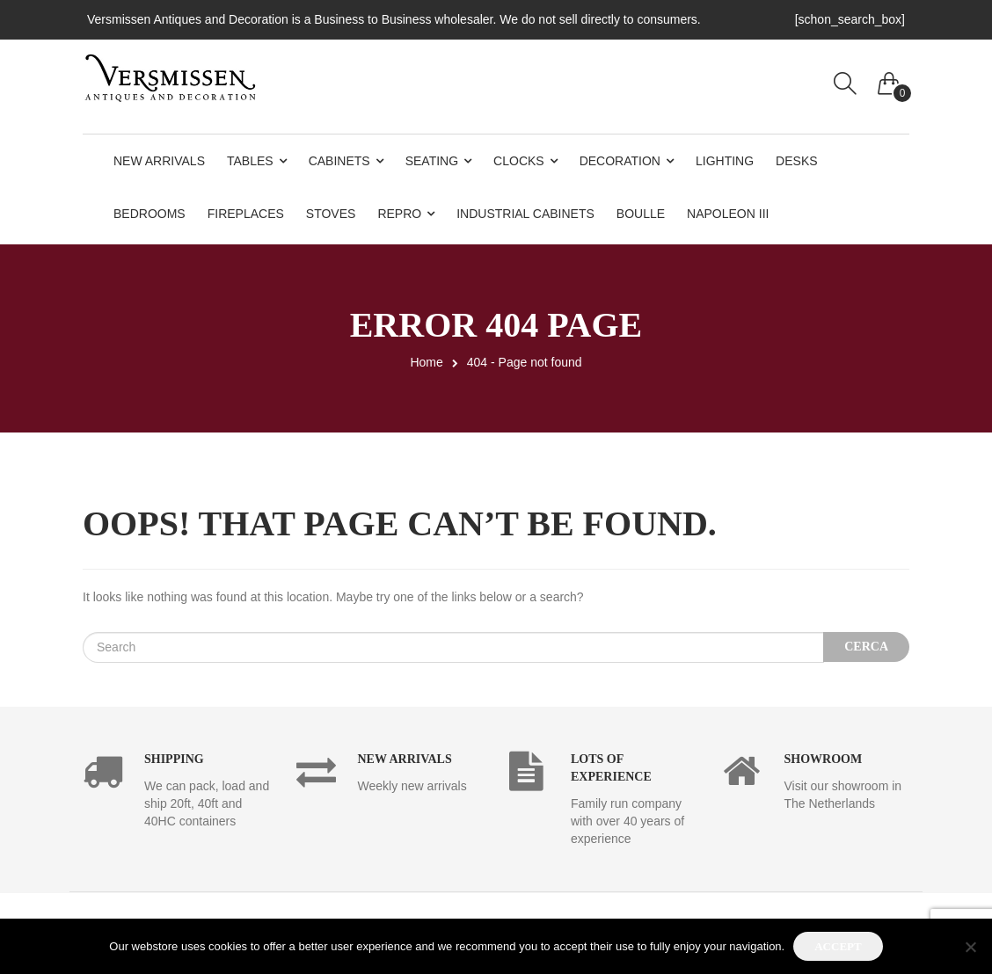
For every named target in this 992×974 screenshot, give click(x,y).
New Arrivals (159, 161)
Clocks (518, 161)
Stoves (331, 214)
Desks (796, 161)
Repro (399, 214)
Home (426, 362)
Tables (250, 161)
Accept (837, 946)
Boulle (640, 214)
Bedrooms (149, 214)
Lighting (725, 161)
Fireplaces (246, 214)
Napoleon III (728, 214)
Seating (431, 161)
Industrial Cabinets (525, 214)
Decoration (620, 161)
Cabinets (339, 161)
